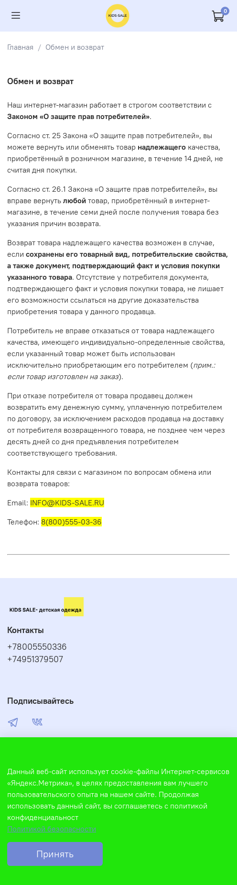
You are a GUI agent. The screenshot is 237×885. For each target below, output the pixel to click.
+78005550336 (37, 647)
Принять (55, 854)
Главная (20, 47)
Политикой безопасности (51, 828)
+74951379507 (35, 659)
